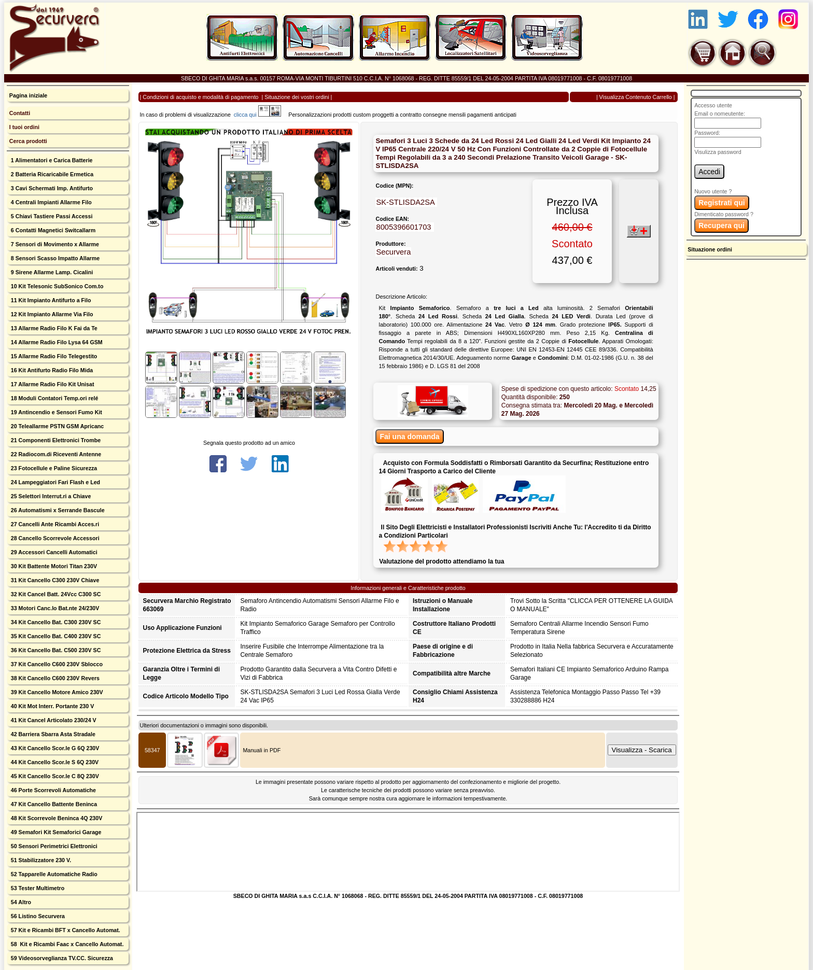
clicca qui (250, 114)
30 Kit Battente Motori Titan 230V (53, 566)
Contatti (19, 113)
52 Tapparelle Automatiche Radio (53, 874)
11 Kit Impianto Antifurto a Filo (50, 300)
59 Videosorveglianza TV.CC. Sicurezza (61, 958)
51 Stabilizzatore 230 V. (40, 860)
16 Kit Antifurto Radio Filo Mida (51, 370)
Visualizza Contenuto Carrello (635, 97)
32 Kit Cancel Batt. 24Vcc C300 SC (55, 594)
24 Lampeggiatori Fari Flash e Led (54, 482)
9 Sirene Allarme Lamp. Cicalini (51, 272)
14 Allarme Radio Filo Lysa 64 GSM (56, 342)
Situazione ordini (710, 249)
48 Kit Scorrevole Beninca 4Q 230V (55, 818)
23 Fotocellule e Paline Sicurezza (53, 468)
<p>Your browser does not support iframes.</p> (407, 852)
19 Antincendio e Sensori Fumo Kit (55, 412)
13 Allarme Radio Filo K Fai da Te (53, 328)
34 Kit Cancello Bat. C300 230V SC (55, 622)
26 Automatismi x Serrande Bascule (57, 510)
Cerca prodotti (28, 141)
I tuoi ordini (24, 127)
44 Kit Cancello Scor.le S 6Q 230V (54, 762)
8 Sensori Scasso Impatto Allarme (54, 258)
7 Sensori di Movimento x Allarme (54, 244)
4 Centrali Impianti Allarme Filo (50, 202)
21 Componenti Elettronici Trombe (55, 440)
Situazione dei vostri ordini (296, 97)
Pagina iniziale (28, 95)
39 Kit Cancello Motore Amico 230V (56, 692)
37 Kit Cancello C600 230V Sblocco (56, 664)
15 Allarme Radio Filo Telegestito (53, 356)
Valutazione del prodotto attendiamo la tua (441, 561)
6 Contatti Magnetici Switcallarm (52, 230)
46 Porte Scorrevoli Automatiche (52, 790)
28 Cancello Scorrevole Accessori (54, 538)
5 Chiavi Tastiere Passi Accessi (51, 216)
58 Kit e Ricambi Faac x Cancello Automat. (66, 944)
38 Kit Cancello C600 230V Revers (54, 678)
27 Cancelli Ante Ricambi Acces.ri (54, 524)
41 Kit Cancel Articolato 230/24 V (52, 720)
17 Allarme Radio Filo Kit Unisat (51, 384)
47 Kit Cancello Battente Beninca (53, 804)
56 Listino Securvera (37, 916)
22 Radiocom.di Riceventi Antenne (55, 454)
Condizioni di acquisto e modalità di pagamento (200, 97)
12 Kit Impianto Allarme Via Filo (51, 314)
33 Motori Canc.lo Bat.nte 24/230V (54, 608)
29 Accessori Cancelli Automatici (53, 552)
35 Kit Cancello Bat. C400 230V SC (55, 636)
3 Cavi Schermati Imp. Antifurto (51, 188)
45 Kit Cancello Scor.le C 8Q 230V (54, 776)
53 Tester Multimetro (36, 888)
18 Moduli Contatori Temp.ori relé (54, 398)
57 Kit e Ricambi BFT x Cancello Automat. (64, 930)
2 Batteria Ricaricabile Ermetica (51, 174)
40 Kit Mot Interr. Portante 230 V (51, 706)
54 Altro (20, 902)
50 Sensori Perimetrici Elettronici (53, 846)
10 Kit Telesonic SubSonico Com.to (56, 286)
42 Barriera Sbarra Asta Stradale (52, 734)
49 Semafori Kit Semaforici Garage (55, 832)
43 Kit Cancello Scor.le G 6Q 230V (54, 748)
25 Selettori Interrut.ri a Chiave (50, 496)
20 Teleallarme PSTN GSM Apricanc (56, 426)
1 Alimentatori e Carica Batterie (51, 160)
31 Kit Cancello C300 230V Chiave (54, 580)
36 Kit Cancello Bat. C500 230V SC (55, 650)
